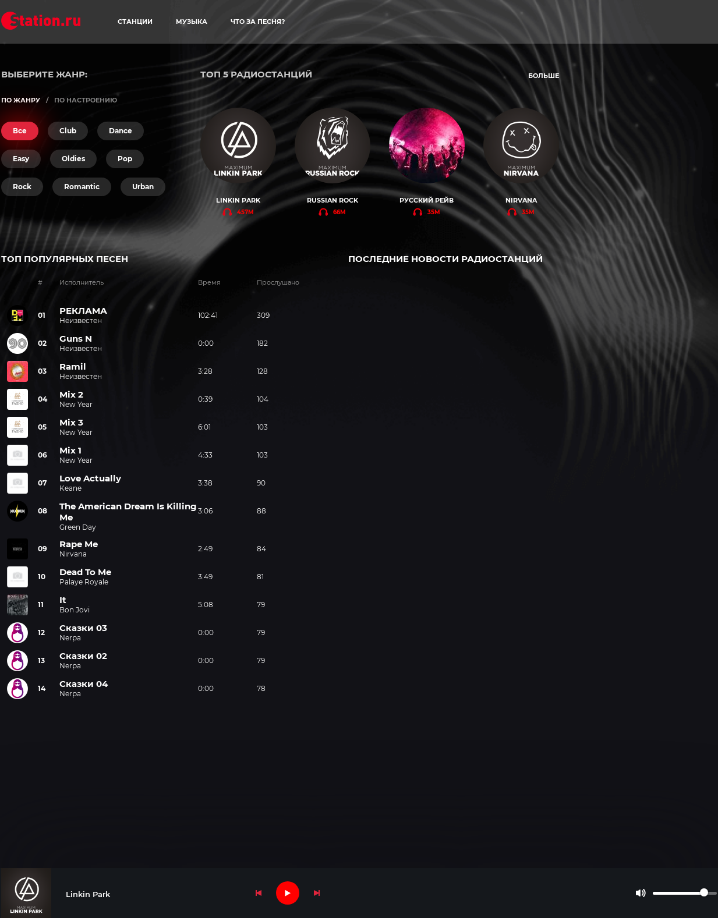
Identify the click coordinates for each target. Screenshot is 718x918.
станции (135, 21)
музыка (191, 21)
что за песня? (258, 21)
